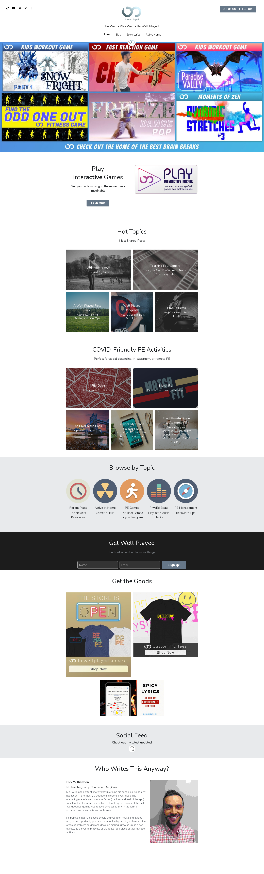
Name (83, 565)
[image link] (166, 179)
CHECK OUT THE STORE (238, 9)
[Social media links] (7, 8)
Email (124, 565)
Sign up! (174, 565)
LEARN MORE (98, 203)
